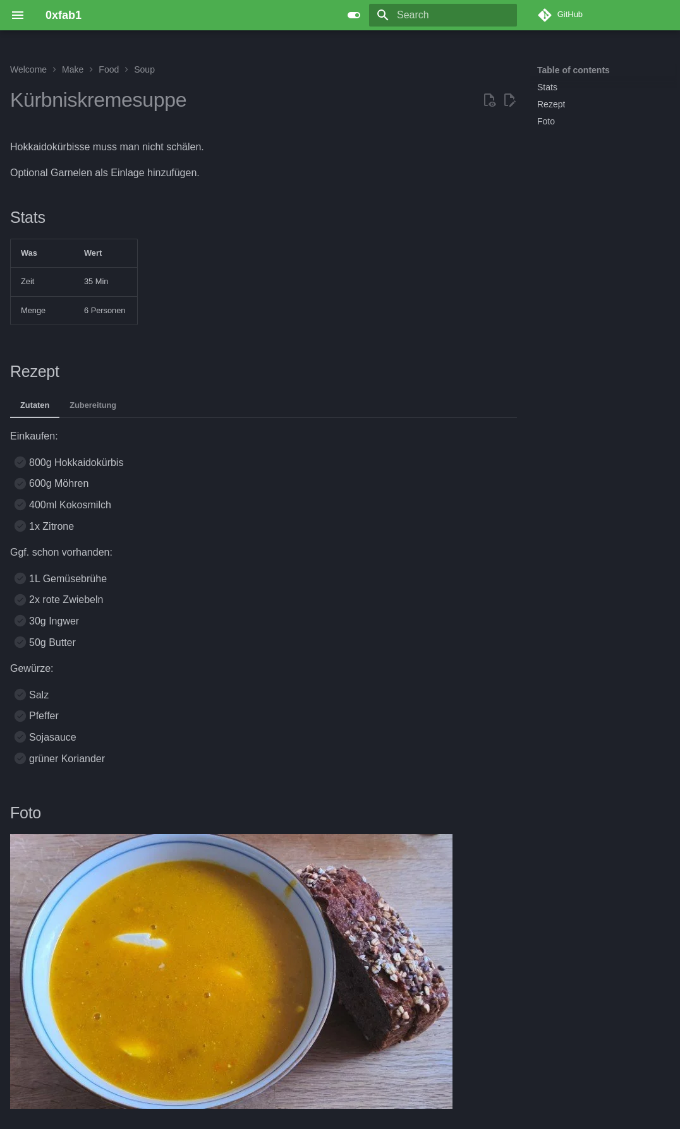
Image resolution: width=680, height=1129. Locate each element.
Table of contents (573, 70)
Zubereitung (93, 405)
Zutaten (34, 405)
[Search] (443, 15)
